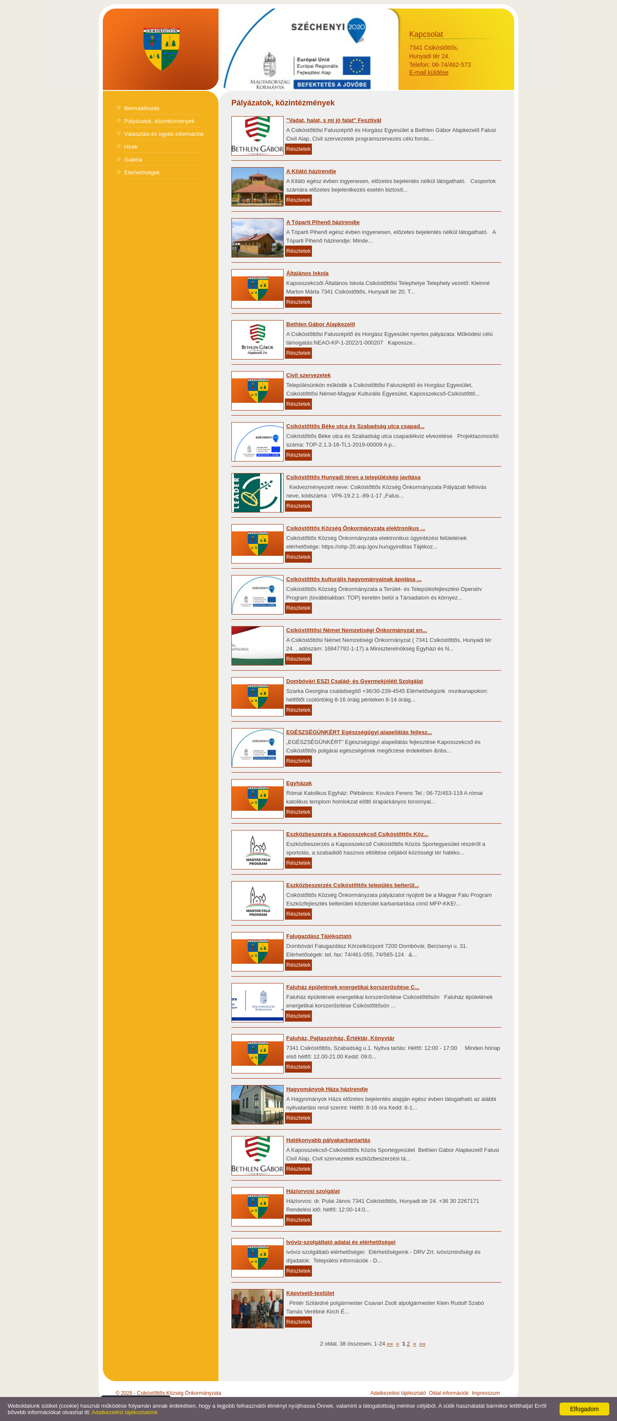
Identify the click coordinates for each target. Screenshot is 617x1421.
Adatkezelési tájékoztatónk (125, 1412)
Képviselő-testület (310, 1293)
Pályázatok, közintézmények (159, 121)
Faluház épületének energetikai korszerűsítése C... (352, 987)
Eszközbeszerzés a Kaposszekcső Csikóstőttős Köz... (357, 834)
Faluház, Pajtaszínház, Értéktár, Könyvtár (340, 1038)
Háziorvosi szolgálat (313, 1191)
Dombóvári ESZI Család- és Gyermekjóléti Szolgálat (354, 681)
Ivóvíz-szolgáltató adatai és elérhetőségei (340, 1242)
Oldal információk (449, 1393)
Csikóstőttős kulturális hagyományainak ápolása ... (354, 579)
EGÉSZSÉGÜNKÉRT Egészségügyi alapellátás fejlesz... (359, 732)
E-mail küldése (429, 72)
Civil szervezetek (308, 375)
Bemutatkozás (141, 108)
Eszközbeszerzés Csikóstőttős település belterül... (352, 885)
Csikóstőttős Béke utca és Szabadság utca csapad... (355, 426)
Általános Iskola (307, 273)
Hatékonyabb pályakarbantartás (328, 1140)
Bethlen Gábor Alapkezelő (320, 324)
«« (389, 1343)
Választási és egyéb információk (164, 134)
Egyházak (299, 783)
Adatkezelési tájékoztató (397, 1393)
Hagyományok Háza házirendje (327, 1089)
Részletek (298, 149)
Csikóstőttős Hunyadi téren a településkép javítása (353, 477)
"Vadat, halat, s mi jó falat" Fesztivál (333, 120)
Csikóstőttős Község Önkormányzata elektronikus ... (355, 528)
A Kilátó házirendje (311, 171)
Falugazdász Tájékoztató (318, 936)
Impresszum (486, 1393)
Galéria (133, 159)
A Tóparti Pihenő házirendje (322, 222)
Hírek (131, 147)
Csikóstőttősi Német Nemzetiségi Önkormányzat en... (356, 630)
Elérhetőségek (142, 172)
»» (422, 1343)
